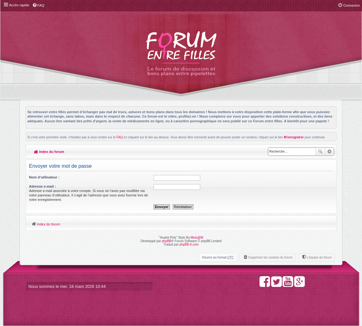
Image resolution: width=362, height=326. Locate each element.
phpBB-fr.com (189, 244)
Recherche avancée (329, 151)
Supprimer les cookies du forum (270, 257)
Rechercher (320, 151)
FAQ (119, 137)
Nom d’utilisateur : (44, 177)
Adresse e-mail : (42, 186)
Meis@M (196, 237)
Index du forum (49, 152)
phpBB (166, 241)
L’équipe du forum (319, 257)
